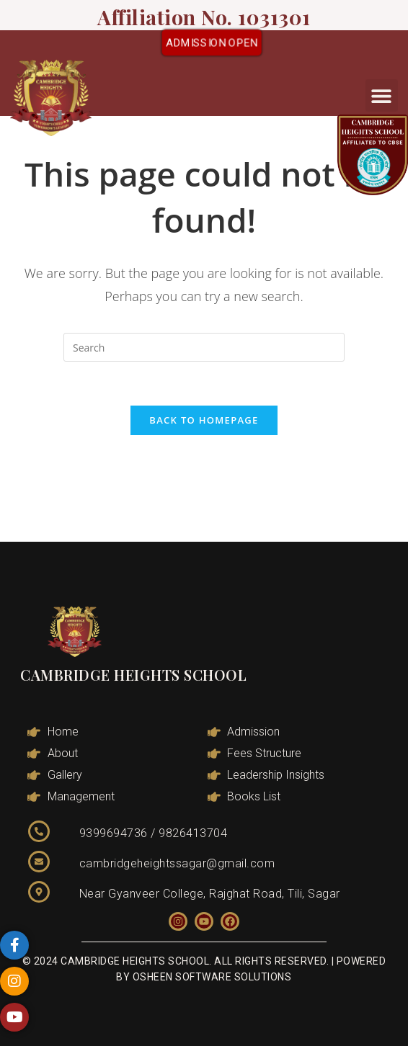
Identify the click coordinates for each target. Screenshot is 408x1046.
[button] (381, 95)
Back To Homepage (203, 420)
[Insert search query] (204, 347)
